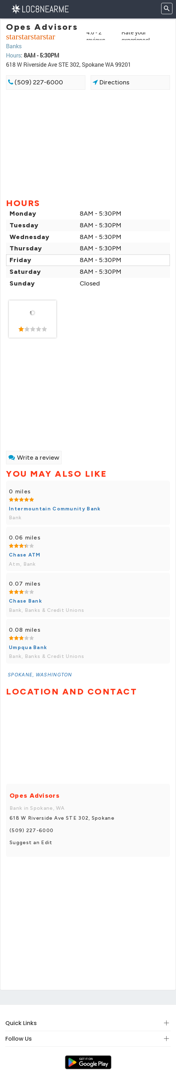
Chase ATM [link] (25, 555)
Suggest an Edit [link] (31, 843)
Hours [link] (13, 55)
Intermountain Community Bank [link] (55, 509)
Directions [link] (111, 82)
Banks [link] (14, 46)
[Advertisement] (88, 143)
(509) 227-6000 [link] (35, 82)
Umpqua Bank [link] (28, 647)
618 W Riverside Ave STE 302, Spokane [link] (62, 818)
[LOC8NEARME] (40, 8)
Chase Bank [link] (25, 601)
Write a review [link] (33, 457)
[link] (32, 319)
